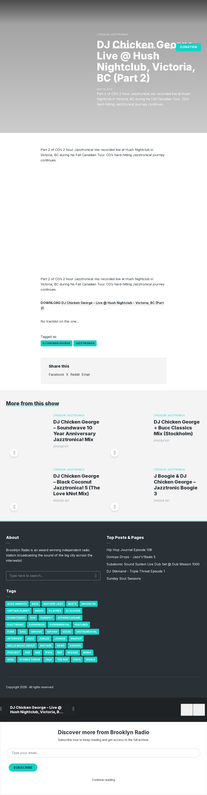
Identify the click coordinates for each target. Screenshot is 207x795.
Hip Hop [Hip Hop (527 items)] (52, 631)
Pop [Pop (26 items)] (27, 652)
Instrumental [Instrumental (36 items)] (86, 631)
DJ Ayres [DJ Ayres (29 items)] (55, 610)
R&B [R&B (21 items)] (37, 652)
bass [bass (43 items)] (35, 603)
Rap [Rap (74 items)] (59, 652)
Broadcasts (122, 47)
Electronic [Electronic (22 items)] (15, 624)
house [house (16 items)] (66, 631)
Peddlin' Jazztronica (113, 34)
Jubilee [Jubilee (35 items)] (44, 638)
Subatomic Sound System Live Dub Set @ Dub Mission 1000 (153, 564)
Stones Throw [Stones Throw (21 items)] (29, 659)
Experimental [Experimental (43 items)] (60, 624)
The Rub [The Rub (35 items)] (62, 659)
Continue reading (103, 779)
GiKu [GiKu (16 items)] (22, 631)
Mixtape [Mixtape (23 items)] (46, 645)
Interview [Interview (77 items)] (14, 638)
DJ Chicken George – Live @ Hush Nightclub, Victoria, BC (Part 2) (35, 709)
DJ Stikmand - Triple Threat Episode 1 (136, 571)
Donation (188, 47)
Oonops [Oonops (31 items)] (75, 645)
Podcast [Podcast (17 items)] (13, 652)
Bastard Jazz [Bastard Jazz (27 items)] (53, 603)
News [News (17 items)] (60, 645)
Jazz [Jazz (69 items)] (30, 638)
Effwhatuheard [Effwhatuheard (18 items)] (69, 617)
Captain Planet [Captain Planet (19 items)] (18, 610)
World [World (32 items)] (90, 659)
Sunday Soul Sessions (124, 578)
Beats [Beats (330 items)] (72, 603)
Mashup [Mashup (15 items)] (76, 638)
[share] (197, 710)
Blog (168, 47)
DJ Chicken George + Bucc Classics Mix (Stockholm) (177, 427)
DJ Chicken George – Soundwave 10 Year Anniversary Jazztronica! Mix (76, 430)
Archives (148, 47)
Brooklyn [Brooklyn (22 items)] (88, 603)
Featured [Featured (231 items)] (81, 624)
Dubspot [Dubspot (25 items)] (46, 617)
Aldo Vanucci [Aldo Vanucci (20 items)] (17, 603)
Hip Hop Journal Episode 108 (129, 550)
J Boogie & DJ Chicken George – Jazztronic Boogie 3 (175, 484)
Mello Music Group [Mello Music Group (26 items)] (21, 645)
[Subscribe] (185, 710)
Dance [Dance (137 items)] (39, 610)
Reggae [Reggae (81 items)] (72, 652)
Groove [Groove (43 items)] (36, 631)
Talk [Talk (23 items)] (48, 659)
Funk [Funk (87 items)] (10, 631)
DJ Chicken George (56, 343)
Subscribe (23, 768)
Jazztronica (85, 343)
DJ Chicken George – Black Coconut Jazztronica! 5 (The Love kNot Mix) (76, 484)
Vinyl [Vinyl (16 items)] (77, 659)
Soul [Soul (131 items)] (10, 659)
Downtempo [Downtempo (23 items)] (16, 617)
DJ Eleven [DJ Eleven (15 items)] (73, 610)
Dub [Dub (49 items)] (32, 617)
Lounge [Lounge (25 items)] (60, 638)
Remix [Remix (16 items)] (87, 652)
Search (96, 575)
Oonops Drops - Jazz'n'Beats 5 (131, 557)
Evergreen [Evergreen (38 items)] (36, 624)
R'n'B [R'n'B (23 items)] (48, 652)
